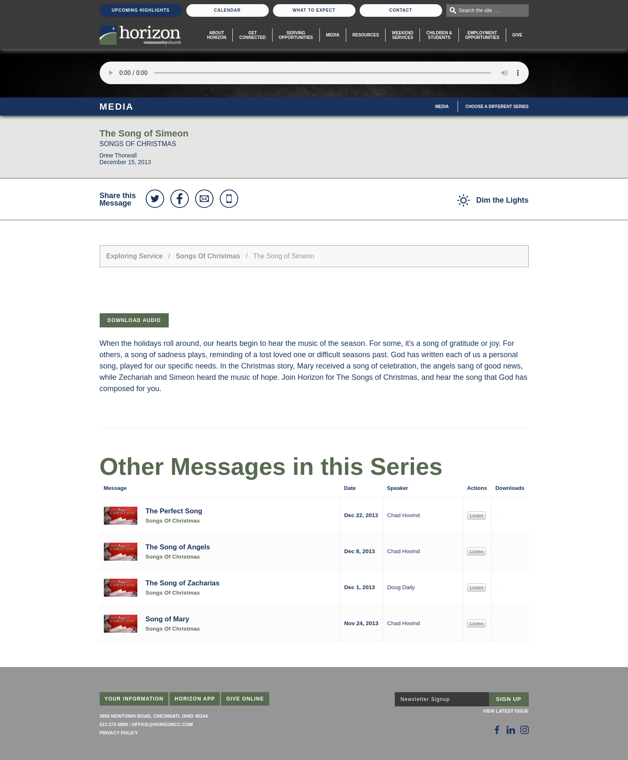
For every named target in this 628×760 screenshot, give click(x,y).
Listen (476, 515)
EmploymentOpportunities (482, 35)
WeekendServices (402, 35)
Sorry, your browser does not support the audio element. (314, 73)
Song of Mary (168, 619)
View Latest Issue (505, 711)
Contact (400, 10)
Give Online (245, 699)
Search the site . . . (480, 10)
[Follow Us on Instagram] (524, 730)
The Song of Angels (178, 547)
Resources (366, 35)
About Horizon (216, 35)
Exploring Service (134, 256)
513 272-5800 (114, 724)
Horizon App (195, 699)
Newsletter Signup (425, 699)
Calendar (227, 10)
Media (333, 35)
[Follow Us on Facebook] (497, 730)
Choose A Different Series (497, 106)
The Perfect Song (174, 511)
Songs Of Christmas (208, 256)
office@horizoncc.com (162, 724)
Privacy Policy (119, 732)
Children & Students (439, 35)
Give (517, 35)
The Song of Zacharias (183, 583)
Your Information (134, 699)
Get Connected (252, 35)
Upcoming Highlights (141, 10)
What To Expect (314, 10)
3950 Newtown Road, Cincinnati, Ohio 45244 (154, 716)
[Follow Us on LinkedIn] (511, 730)
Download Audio (134, 320)
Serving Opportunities (296, 35)
